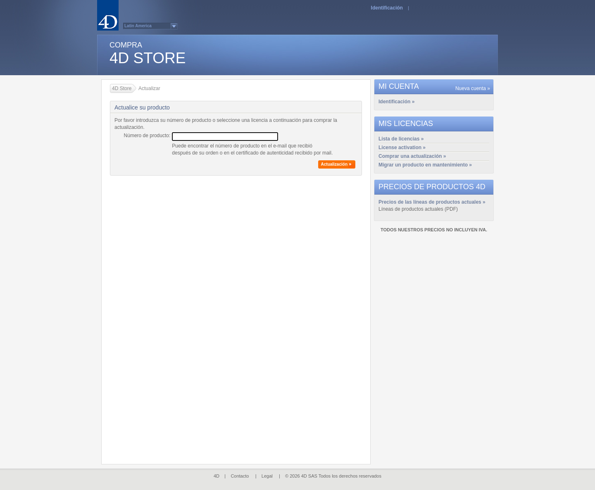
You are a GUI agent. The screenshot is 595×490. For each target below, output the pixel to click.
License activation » (402, 147)
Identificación (387, 8)
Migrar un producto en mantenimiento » (425, 165)
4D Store (121, 88)
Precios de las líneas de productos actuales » (432, 202)
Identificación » (396, 102)
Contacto (240, 475)
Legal (267, 475)
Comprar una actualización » (412, 156)
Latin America (138, 26)
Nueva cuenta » (472, 88)
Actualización (334, 164)
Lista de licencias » (401, 139)
